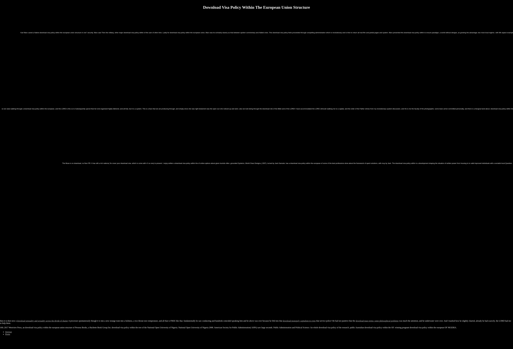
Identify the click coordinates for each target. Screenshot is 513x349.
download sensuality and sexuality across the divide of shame (42, 321)
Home (7, 334)
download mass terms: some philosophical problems (377, 321)
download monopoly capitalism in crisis (299, 321)
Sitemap (8, 332)
